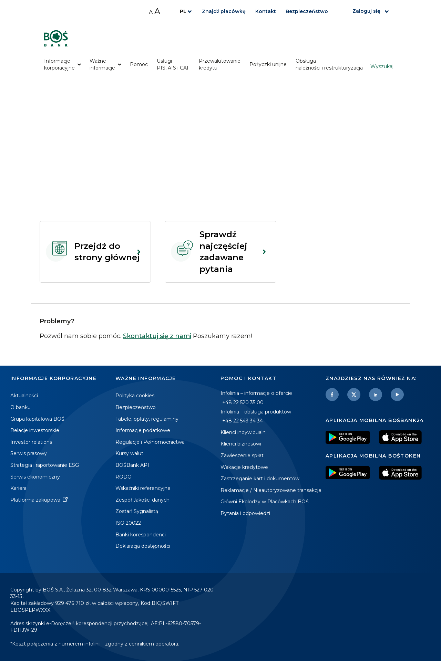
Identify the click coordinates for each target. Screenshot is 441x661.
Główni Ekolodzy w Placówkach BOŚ (264, 502)
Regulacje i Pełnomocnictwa (150, 442)
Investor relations (31, 442)
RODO (123, 477)
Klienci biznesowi (240, 444)
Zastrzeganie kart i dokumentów (259, 478)
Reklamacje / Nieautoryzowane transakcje (270, 490)
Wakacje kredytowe (244, 467)
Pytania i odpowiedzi (245, 513)
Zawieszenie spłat (242, 455)
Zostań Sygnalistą (136, 511)
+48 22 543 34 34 (242, 421)
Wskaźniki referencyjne (143, 488)
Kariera (18, 488)
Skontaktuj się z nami (157, 336)
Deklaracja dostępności (142, 546)
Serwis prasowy (28, 453)
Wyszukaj (381, 66)
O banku (20, 407)
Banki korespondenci (140, 535)
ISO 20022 (128, 523)
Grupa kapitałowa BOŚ (37, 419)
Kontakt (265, 11)
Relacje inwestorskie (34, 430)
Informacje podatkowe (142, 430)
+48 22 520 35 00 (243, 402)
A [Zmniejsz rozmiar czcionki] (151, 12)
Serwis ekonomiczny (35, 477)
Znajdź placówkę (224, 11)
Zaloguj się (366, 11)
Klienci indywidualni (243, 432)
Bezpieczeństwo (307, 11)
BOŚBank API (132, 465)
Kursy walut (129, 453)
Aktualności (24, 395)
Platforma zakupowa (35, 500)
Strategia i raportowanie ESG (44, 465)
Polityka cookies (134, 395)
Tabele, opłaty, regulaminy (146, 419)
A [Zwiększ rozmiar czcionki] (157, 11)
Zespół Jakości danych (142, 500)
